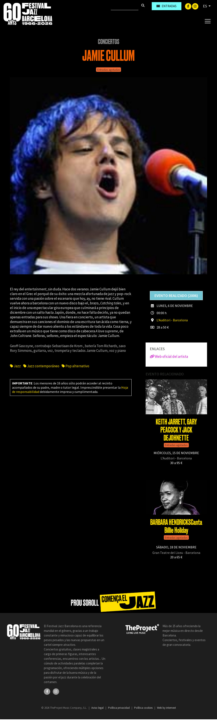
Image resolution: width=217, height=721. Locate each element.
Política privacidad (119, 708)
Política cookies (143, 708)
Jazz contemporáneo (41, 366)
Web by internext (166, 708)
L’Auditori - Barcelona (172, 320)
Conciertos (108, 41)
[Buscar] (124, 6)
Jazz (15, 366)
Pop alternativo (75, 366)
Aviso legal (97, 708)
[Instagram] (195, 6)
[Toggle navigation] (207, 21)
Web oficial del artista (169, 356)
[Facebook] (188, 6)
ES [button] (205, 6)
